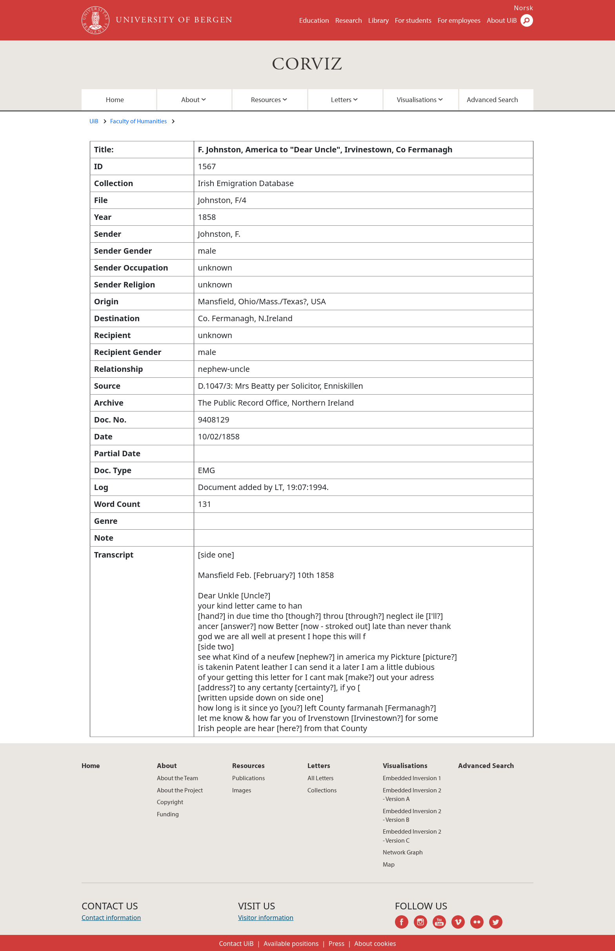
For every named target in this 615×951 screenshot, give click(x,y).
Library (378, 20)
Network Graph (403, 852)
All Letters (320, 778)
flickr (479, 923)
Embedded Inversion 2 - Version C (412, 835)
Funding (168, 814)
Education (314, 20)
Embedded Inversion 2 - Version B (412, 815)
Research (348, 20)
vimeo (460, 923)
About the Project (180, 790)
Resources (266, 99)
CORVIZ (307, 64)
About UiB (502, 20)
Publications (248, 778)
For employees (459, 20)
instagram (423, 923)
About (190, 99)
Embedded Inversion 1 (412, 778)
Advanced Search (492, 99)
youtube (442, 923)
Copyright (170, 802)
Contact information (111, 917)
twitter (498, 923)
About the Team (177, 778)
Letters (341, 99)
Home (115, 99)
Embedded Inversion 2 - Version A (412, 794)
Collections (322, 790)
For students (413, 20)
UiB (93, 121)
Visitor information (265, 917)
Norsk (523, 8)
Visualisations (417, 99)
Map (389, 864)
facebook (404, 923)
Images (241, 790)
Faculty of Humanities (138, 121)
